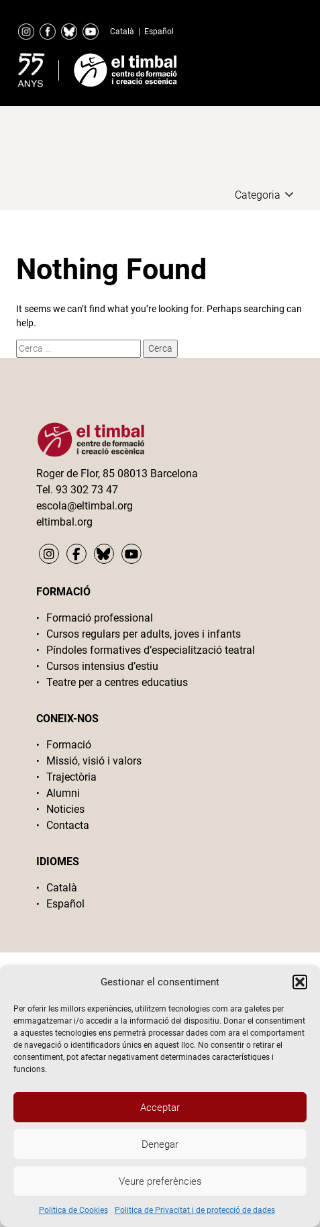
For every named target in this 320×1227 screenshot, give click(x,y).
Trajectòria (71, 777)
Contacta (67, 825)
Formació (68, 744)
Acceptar (160, 1107)
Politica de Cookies (73, 1210)
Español (159, 31)
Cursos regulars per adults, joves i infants (143, 634)
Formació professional (99, 617)
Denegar (160, 1144)
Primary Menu (278, 67)
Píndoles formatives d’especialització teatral (150, 650)
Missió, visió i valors (94, 760)
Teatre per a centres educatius (117, 682)
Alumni (63, 793)
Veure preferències (160, 1181)
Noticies (65, 809)
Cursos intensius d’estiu (102, 666)
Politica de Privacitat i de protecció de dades (195, 1210)
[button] (300, 982)
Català (122, 31)
